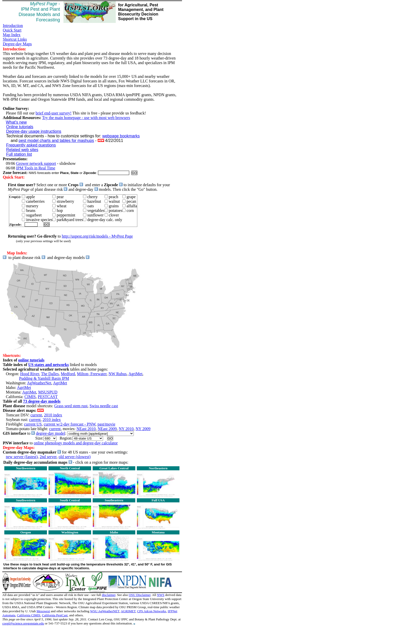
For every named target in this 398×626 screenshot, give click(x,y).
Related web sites (22, 150)
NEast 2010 (86, 429)
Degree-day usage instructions (33, 131)
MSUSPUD (48, 392)
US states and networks (48, 364)
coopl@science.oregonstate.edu (23, 623)
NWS (160, 595)
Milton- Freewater (91, 374)
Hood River (29, 374)
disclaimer (108, 595)
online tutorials (31, 360)
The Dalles (50, 374)
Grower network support (36, 163)
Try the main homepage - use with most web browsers (86, 117)
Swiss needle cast (104, 406)
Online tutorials (19, 127)
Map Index (12, 35)
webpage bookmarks (121, 136)
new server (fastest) (22, 457)
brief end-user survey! (53, 113)
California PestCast (55, 615)
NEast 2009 (107, 429)
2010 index (53, 415)
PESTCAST (48, 397)
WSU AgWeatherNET (104, 611)
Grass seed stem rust (71, 406)
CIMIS (30, 397)
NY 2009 (143, 429)
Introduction (13, 25)
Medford (68, 374)
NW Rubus (118, 374)
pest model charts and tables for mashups (56, 140)
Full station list (19, 154)
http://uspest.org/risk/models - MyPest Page (97, 236)
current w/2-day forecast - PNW (69, 424)
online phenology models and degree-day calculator (76, 443)
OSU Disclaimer (140, 595)
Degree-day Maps (17, 44)
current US (33, 424)
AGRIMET (128, 611)
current (36, 415)
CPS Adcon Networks (151, 611)
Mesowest (43, 611)
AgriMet (135, 374)
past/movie (106, 424)
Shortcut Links (15, 39)
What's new (16, 122)
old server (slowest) (75, 457)
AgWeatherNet (39, 383)
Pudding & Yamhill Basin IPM (44, 378)
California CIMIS (28, 615)
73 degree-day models (41, 401)
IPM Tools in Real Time (35, 168)
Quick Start (12, 30)
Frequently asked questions (31, 145)
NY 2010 (126, 429)
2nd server (48, 457)
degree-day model (50, 433)
